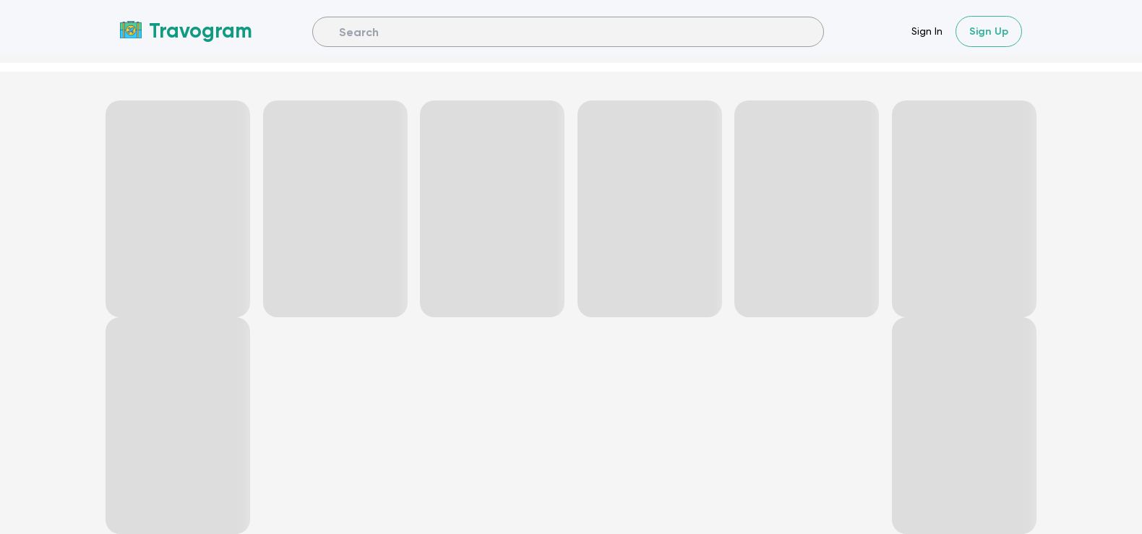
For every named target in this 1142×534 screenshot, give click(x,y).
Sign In (927, 31)
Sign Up (988, 31)
